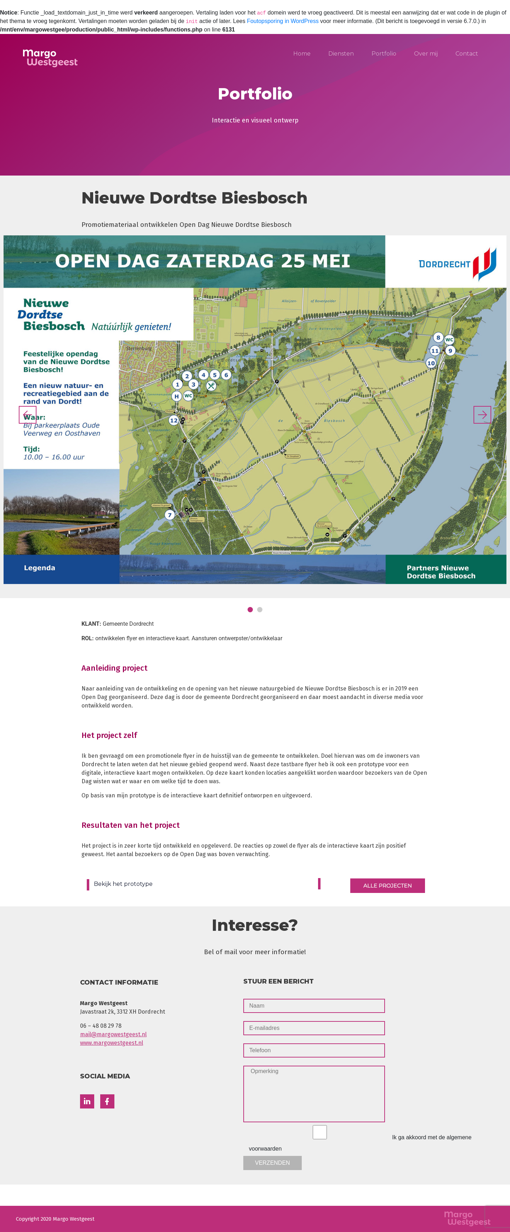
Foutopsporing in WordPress (282, 21)
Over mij (426, 53)
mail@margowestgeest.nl (113, 1034)
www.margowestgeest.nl (111, 1042)
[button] (27, 415)
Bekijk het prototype (123, 884)
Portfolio (384, 53)
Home (302, 53)
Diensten (341, 53)
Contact (466, 53)
